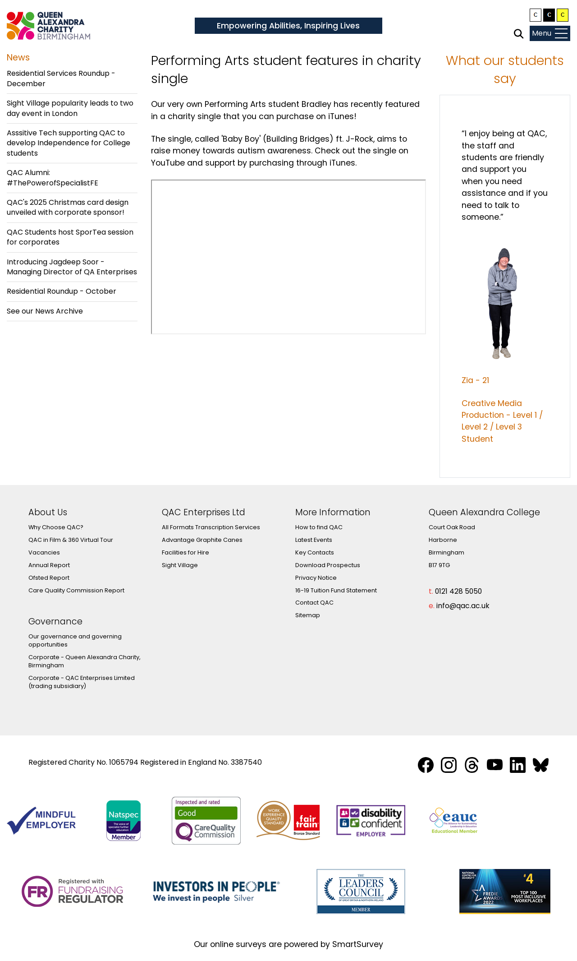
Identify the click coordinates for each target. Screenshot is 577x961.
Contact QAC (314, 602)
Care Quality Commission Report (76, 590)
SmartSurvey (357, 944)
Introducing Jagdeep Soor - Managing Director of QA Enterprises (72, 267)
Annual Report (49, 565)
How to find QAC (319, 527)
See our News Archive (45, 311)
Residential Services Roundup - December (61, 78)
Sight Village (180, 565)
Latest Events (313, 540)
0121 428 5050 (458, 591)
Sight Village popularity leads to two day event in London (70, 108)
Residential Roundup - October (61, 291)
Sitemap (307, 615)
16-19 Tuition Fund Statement (336, 590)
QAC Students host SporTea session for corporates (70, 237)
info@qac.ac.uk (463, 605)
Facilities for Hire (185, 552)
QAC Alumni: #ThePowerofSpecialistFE (52, 177)
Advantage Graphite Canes (202, 540)
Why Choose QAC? (55, 527)
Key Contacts (314, 552)
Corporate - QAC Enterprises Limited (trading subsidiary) (81, 682)
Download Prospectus (327, 565)
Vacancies (44, 552)
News (18, 57)
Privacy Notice (316, 578)
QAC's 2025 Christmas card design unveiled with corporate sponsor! (67, 207)
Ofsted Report (48, 578)
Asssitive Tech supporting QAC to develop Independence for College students (68, 143)
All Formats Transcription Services (211, 527)
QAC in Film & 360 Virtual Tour (70, 540)
